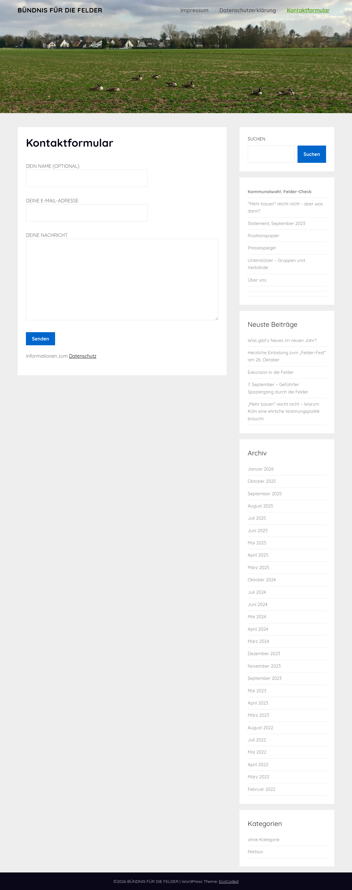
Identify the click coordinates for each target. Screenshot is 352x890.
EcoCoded (229, 881)
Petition (255, 852)
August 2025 (260, 506)
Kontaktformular (308, 10)
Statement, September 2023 (276, 223)
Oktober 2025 (262, 481)
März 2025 (258, 567)
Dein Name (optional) (87, 172)
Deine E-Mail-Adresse (87, 207)
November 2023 (264, 666)
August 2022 (260, 727)
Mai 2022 (257, 752)
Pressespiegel (262, 248)
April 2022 (258, 764)
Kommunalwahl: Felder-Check (280, 191)
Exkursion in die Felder (271, 372)
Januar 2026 (261, 469)
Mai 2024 (257, 616)
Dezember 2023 (264, 653)
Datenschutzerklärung (247, 10)
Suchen (256, 139)
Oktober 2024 (262, 580)
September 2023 (265, 678)
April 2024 (258, 629)
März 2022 (258, 777)
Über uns (257, 280)
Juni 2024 (257, 604)
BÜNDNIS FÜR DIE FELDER (60, 10)
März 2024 (258, 641)
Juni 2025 (258, 530)
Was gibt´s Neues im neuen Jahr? (282, 340)
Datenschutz (82, 356)
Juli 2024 (257, 592)
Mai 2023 (257, 691)
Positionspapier (263, 235)
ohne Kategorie (264, 839)
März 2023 (258, 715)
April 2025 (258, 555)
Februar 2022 (261, 789)
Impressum (194, 10)
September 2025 (265, 493)
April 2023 (258, 703)
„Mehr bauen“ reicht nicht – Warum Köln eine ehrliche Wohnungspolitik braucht (284, 411)
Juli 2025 (257, 518)
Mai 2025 (257, 543)
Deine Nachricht (122, 276)
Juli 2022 (257, 740)
